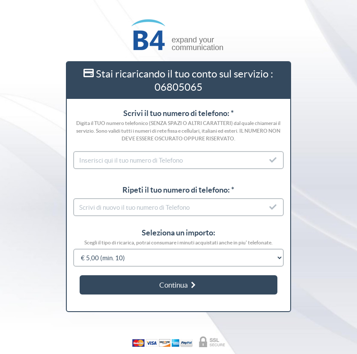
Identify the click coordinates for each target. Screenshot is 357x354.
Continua (178, 285)
